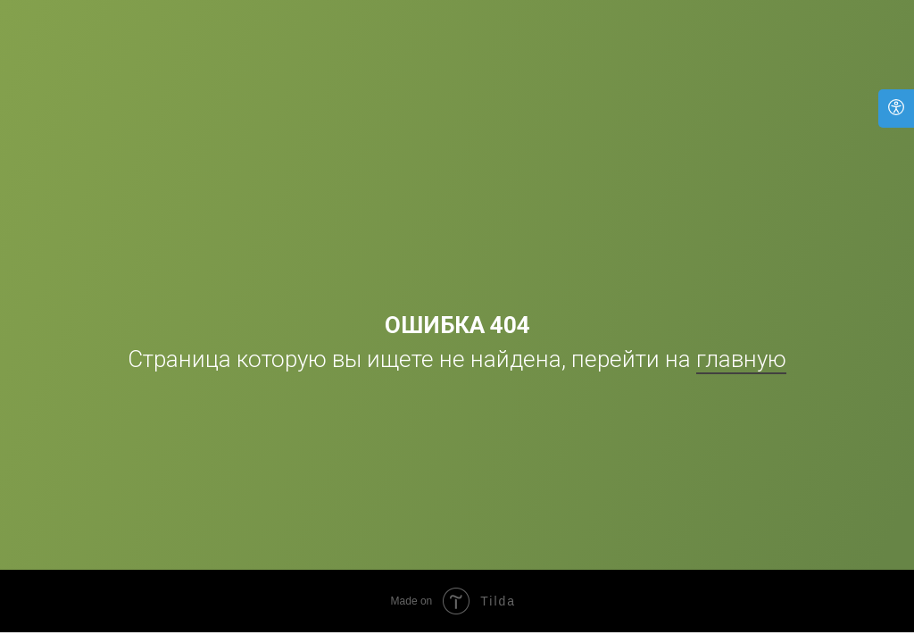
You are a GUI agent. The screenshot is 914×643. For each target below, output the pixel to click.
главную (741, 359)
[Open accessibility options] (896, 108)
